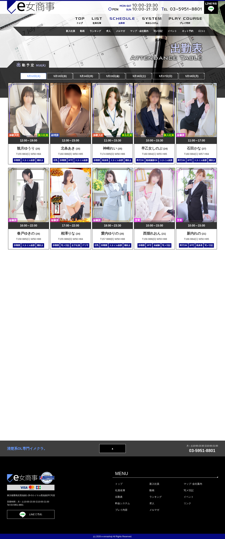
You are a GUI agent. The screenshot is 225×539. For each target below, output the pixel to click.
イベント (172, 31)
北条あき (70, 148)
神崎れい (112, 148)
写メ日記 (158, 31)
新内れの (196, 233)
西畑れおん (154, 233)
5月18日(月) (192, 76)
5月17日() (165, 76)
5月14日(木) (86, 76)
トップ (119, 483)
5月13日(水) (60, 76)
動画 (82, 31)
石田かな (196, 148)
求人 (108, 31)
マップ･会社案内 (193, 483)
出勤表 (119, 496)
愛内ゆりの (112, 233)
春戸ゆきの (28, 233)
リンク (187, 503)
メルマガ (120, 31)
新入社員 (70, 31)
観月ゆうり (28, 148)
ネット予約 (187, 31)
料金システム (122, 503)
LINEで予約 (31, 514)
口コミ (201, 31)
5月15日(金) (113, 76)
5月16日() (139, 76)
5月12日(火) (33, 76)
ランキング (95, 31)
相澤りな (70, 233)
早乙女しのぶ (154, 148)
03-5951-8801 (202, 450)
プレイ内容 (121, 509)
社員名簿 (120, 490)
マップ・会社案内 (139, 31)
